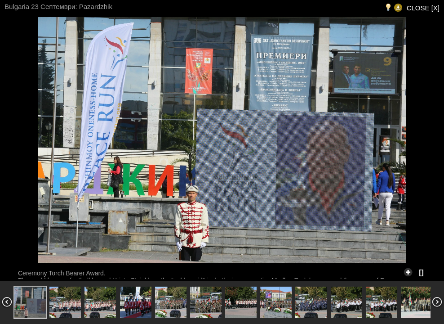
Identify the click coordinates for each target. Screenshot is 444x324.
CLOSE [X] (423, 8)
